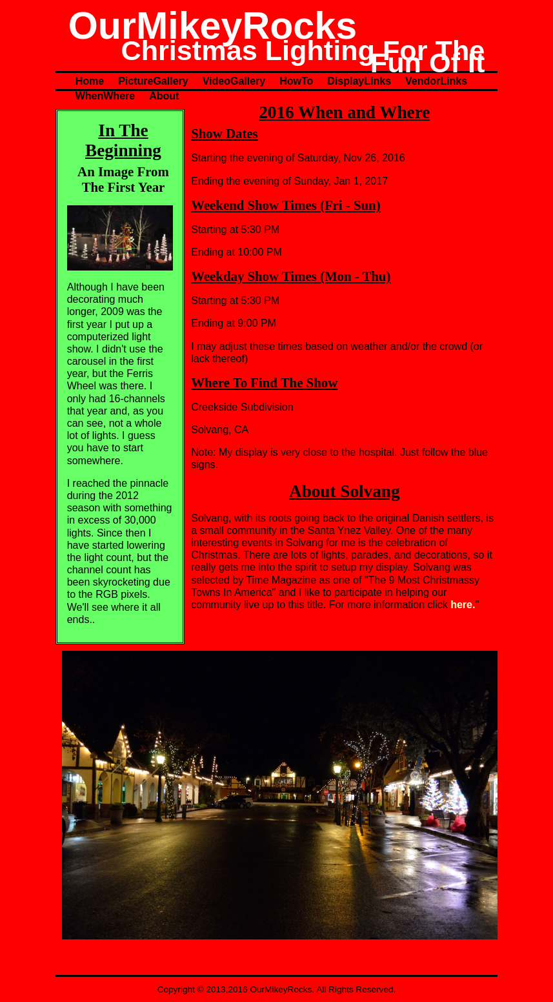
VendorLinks (436, 81)
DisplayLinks (359, 81)
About (164, 95)
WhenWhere (105, 95)
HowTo (296, 81)
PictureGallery (153, 81)
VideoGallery (234, 81)
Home (89, 81)
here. (462, 604)
